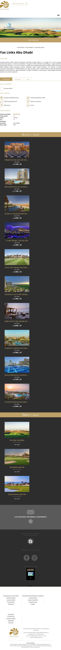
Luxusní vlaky (33, 598)
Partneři (10, 623)
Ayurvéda (11, 614)
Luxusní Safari (11, 600)
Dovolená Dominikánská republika (32, 596)
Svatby (33, 604)
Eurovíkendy (11, 602)
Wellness (11, 604)
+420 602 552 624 (33, 636)
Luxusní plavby (10, 618)
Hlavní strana (20, 47)
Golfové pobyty (11, 598)
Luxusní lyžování (33, 600)
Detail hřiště (6, 79)
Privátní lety (11, 616)
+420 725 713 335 (42, 636)
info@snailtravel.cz (38, 637)
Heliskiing (11, 620)
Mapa (27, 79)
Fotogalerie (18, 79)
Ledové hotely (33, 602)
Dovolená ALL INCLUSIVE (11, 596)
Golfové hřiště (29, 47)
